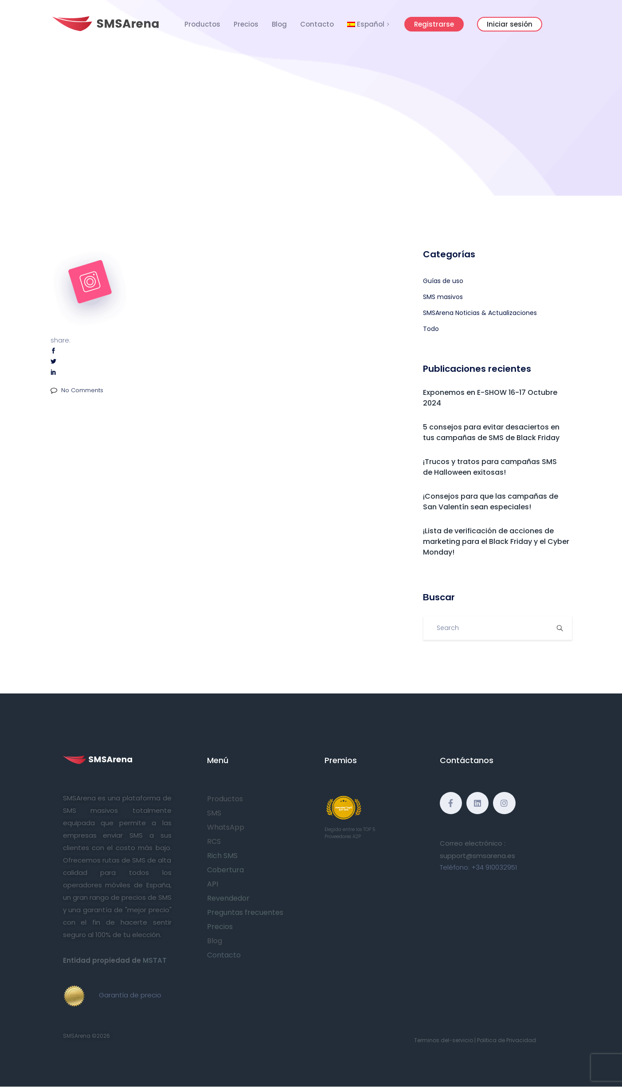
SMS (214, 813)
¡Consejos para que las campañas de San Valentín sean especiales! (490, 501)
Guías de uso (443, 280)
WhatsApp (225, 827)
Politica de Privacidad (506, 1040)
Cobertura (225, 870)
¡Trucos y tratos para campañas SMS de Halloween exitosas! (490, 467)
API (212, 884)
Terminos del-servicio (443, 1040)
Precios (246, 24)
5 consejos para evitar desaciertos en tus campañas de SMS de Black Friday (491, 432)
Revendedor (228, 898)
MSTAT (155, 960)
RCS (214, 841)
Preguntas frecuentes (245, 912)
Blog (279, 24)
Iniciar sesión (509, 24)
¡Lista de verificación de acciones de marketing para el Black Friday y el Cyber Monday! (496, 541)
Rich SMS (222, 856)
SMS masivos (443, 296)
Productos (202, 24)
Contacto (317, 24)
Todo (431, 328)
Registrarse (434, 24)
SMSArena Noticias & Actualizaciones (480, 312)
